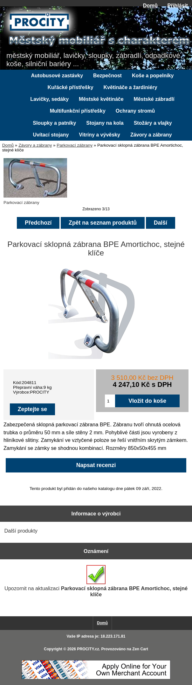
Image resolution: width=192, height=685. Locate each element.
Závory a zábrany (35, 145)
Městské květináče (101, 99)
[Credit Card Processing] (96, 677)
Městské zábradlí (154, 99)
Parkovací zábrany (75, 145)
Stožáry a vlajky (153, 123)
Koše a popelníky (153, 75)
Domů (150, 5)
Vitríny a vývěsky (99, 134)
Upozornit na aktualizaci (96, 581)
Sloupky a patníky (54, 123)
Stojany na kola (104, 123)
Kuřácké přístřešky (70, 87)
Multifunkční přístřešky (78, 111)
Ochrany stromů (135, 111)
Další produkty (21, 531)
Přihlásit (178, 5)
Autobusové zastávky (57, 75)
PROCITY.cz (88, 649)
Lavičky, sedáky (49, 99)
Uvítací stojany (51, 134)
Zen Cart (140, 649)
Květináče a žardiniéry (130, 87)
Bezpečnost (107, 75)
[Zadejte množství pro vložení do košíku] (110, 401)
